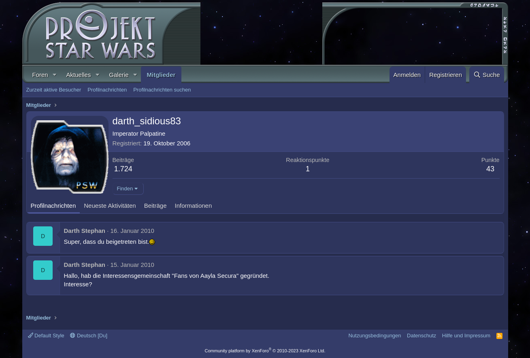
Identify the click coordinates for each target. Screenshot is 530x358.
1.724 (123, 169)
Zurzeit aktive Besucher (53, 90)
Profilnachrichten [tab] (53, 205)
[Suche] (486, 74)
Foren (40, 74)
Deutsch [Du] (88, 335)
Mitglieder (161, 74)
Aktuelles (78, 74)
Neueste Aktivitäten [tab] (110, 205)
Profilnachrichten (107, 90)
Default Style (46, 335)
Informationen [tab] (193, 205)
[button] (54, 74)
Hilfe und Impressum (466, 335)
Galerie (118, 74)
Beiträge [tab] (155, 205)
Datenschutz (421, 335)
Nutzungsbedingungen (374, 335)
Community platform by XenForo (265, 350)
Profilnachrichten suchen (162, 90)
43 (490, 169)
